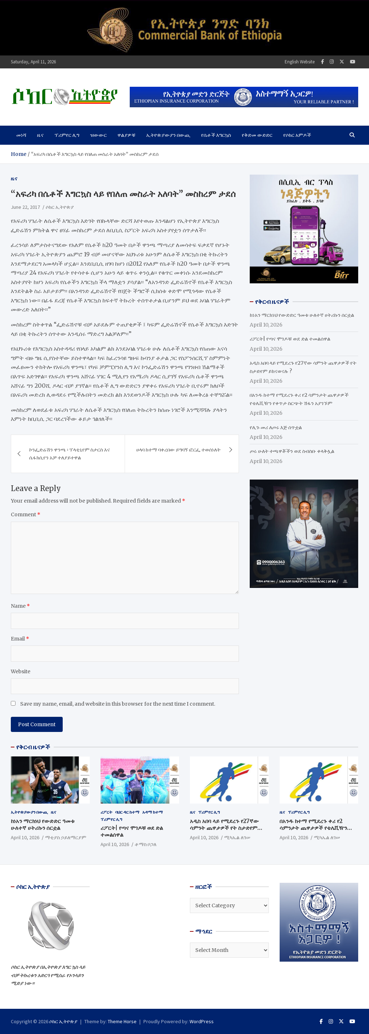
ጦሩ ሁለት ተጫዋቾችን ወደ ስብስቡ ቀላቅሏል (292, 451)
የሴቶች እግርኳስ (216, 135)
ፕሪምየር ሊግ (66, 135)
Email (20, 638)
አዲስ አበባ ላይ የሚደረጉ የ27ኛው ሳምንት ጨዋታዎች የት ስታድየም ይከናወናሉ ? (224, 828)
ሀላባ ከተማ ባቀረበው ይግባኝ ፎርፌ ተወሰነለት (178, 449)
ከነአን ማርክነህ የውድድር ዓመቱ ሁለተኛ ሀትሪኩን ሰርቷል (302, 315)
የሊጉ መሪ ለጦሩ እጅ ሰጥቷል (276, 427)
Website (20, 671)
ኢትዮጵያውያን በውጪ (168, 135)
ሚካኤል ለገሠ (237, 837)
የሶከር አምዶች (297, 135)
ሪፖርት (106, 812)
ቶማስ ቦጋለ (145, 844)
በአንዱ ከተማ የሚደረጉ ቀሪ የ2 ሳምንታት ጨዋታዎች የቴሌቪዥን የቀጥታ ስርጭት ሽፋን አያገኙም (313, 828)
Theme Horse (122, 1021)
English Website (300, 62)
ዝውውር (98, 135)
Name (20, 606)
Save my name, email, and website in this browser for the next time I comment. (117, 704)
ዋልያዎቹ (126, 135)
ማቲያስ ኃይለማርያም (65, 837)
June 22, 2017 (25, 207)
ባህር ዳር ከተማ (127, 812)
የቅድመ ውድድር (257, 135)
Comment (25, 514)
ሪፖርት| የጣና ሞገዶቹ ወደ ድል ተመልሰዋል (290, 339)
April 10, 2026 (25, 837)
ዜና (40, 135)
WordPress (202, 1021)
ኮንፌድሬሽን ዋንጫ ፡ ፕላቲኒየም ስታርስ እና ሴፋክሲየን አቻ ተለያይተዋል (69, 453)
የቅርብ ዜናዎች (33, 747)
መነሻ (21, 135)
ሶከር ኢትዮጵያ (60, 207)
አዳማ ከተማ (152, 812)
